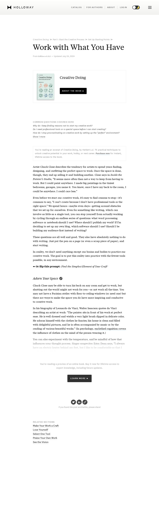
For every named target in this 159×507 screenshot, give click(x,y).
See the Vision (40, 442)
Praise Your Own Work (45, 438)
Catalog (76, 7)
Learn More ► (79, 378)
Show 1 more (39, 136)
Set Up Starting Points (99, 39)
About (111, 7)
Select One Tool (41, 434)
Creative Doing (41, 39)
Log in (123, 7)
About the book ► (73, 91)
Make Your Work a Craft (46, 425)
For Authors (94, 7)
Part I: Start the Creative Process (68, 39)
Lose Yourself (40, 429)
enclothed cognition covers (110, 328)
